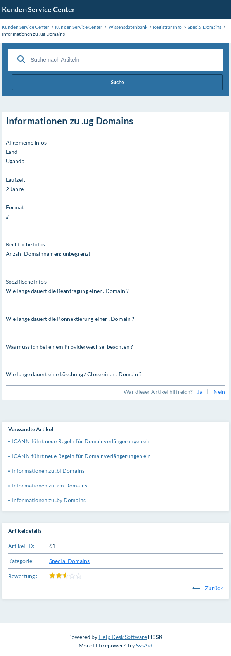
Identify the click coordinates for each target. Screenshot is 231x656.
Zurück (207, 588)
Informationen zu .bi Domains (48, 470)
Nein (219, 391)
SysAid (144, 645)
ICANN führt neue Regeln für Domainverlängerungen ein (81, 441)
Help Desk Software (122, 637)
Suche (117, 82)
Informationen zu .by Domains (49, 500)
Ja (199, 391)
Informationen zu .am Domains (49, 485)
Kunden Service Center (38, 9)
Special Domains (69, 561)
